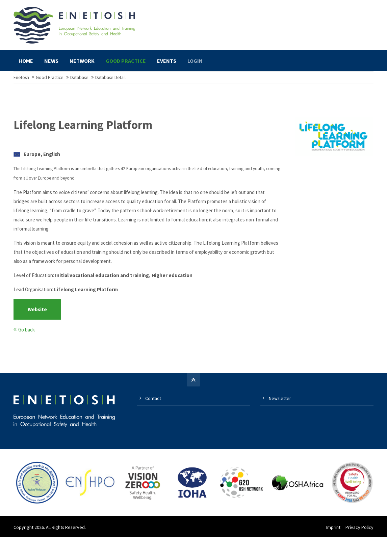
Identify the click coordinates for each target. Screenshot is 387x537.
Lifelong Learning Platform (83, 124)
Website (37, 309)
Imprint (333, 527)
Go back (26, 329)
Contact (153, 398)
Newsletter (280, 398)
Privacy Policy (359, 527)
